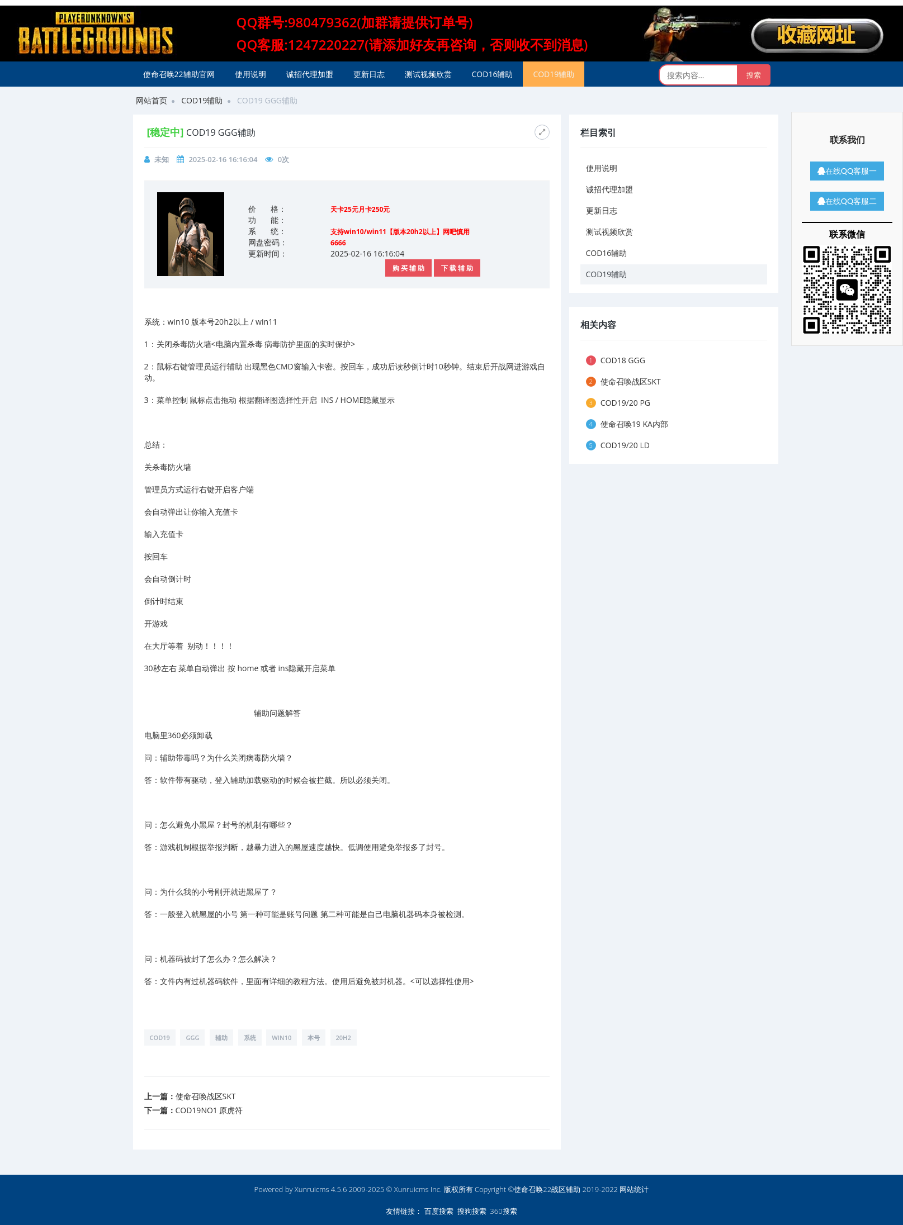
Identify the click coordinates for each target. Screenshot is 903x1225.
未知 (161, 159)
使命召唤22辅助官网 (179, 74)
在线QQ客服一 (847, 170)
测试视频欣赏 (428, 74)
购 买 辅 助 (408, 268)
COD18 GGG (615, 360)
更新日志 (369, 74)
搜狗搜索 (471, 1211)
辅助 (221, 1037)
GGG (192, 1037)
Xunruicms (312, 1189)
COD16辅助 (492, 74)
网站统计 (634, 1189)
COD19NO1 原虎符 (209, 1110)
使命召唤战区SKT (206, 1096)
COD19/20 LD (618, 445)
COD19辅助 (553, 74)
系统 (250, 1037)
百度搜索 (438, 1211)
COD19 (160, 1037)
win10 (281, 1037)
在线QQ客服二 (847, 201)
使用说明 (250, 74)
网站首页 (151, 100)
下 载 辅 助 (457, 268)
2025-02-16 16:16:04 (222, 159)
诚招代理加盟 (309, 74)
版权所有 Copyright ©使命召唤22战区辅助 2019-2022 (531, 1189)
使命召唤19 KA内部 (627, 424)
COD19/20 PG (618, 402)
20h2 (343, 1037)
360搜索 (503, 1211)
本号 (314, 1037)
